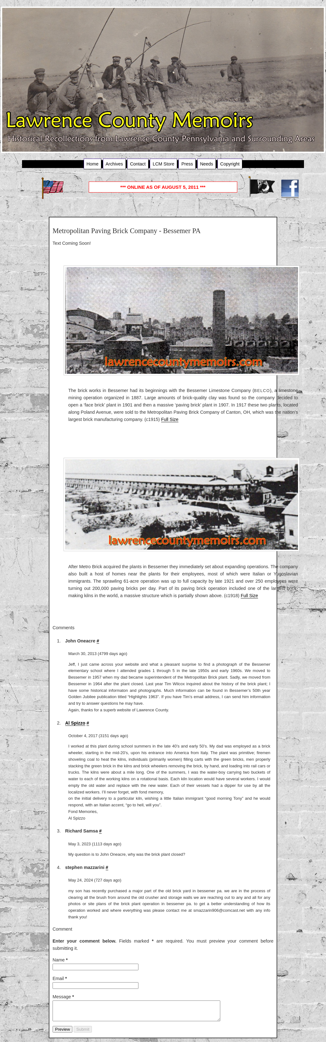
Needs (206, 163)
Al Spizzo (75, 722)
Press (187, 163)
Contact (138, 163)
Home (92, 163)
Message (63, 996)
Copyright (230, 163)
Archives (114, 163)
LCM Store (163, 163)
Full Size (169, 419)
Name (60, 959)
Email (60, 978)
